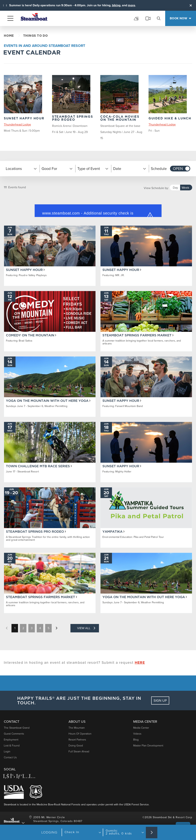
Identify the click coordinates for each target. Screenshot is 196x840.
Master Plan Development (148, 746)
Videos (137, 734)
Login (7, 751)
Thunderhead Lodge (17, 124)
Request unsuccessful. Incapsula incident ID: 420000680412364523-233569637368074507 (98, 208)
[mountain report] (136, 18)
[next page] (56, 628)
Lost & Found (12, 746)
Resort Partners (77, 740)
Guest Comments (14, 734)
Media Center (141, 728)
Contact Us (10, 757)
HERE (140, 662)
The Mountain (77, 728)
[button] (22, 168)
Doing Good (76, 746)
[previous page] (7, 628)
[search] (158, 18)
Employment (11, 740)
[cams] (148, 18)
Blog (136, 740)
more (131, 5)
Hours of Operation (80, 734)
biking (116, 5)
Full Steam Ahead (79, 751)
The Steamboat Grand (16, 728)
